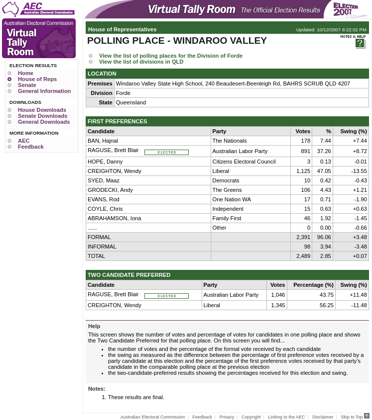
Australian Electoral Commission (153, 417)
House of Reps (37, 79)
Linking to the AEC (286, 417)
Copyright (251, 417)
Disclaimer (322, 417)
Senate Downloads (42, 116)
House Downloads (42, 110)
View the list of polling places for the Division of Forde (171, 56)
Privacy (227, 417)
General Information (44, 91)
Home (25, 73)
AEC (24, 141)
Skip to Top (355, 417)
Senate (27, 85)
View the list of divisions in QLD (141, 62)
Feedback (31, 147)
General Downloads (44, 122)
